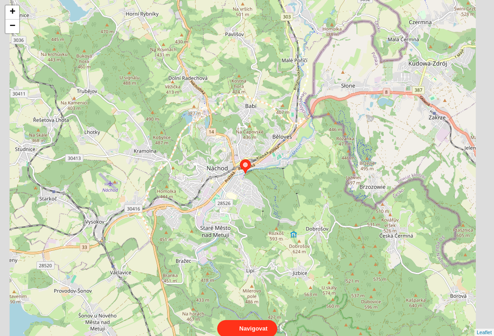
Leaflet (484, 324)
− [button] (12, 26)
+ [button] (12, 12)
